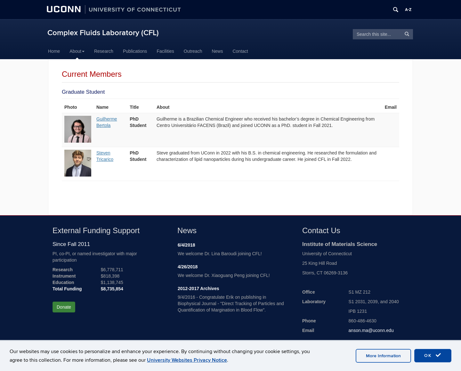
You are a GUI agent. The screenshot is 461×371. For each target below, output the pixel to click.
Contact (240, 51)
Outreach (193, 51)
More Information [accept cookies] (383, 356)
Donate (64, 307)
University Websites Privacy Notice (187, 360)
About (77, 51)
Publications (135, 51)
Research (103, 51)
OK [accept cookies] (432, 355)
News (217, 51)
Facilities (165, 51)
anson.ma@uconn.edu (371, 330)
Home (54, 51)
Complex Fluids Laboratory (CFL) (103, 32)
